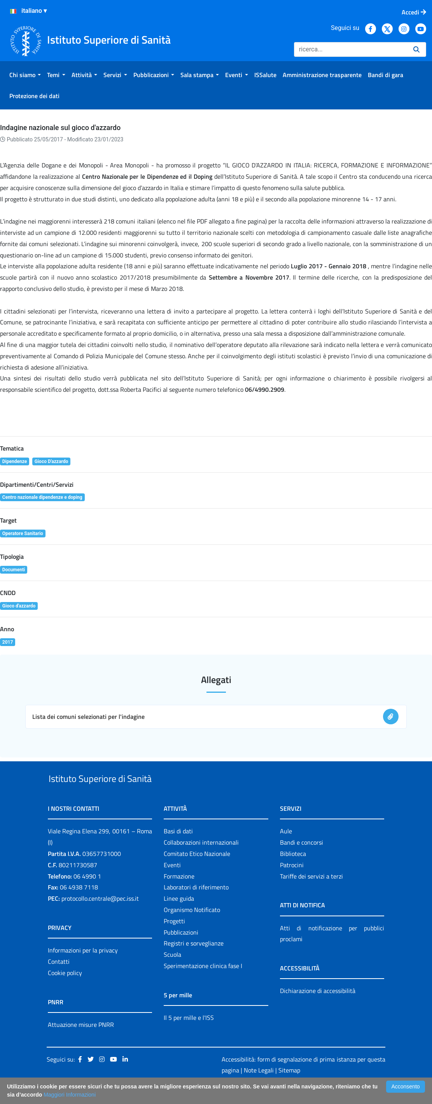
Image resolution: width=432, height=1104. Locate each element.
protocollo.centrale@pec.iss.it (100, 916)
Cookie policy (65, 990)
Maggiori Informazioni (70, 1095)
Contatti (59, 979)
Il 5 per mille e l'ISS (189, 1035)
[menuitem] (25, 75)
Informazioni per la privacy (83, 968)
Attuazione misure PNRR (81, 1042)
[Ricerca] (350, 49)
